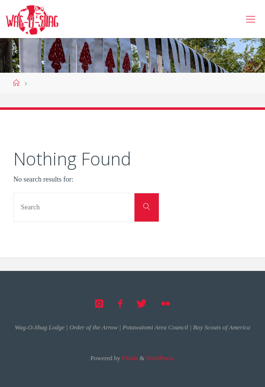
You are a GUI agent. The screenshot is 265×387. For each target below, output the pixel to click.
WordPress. (160, 358)
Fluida (129, 358)
